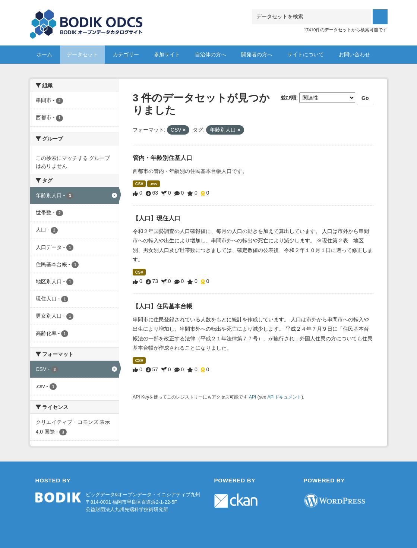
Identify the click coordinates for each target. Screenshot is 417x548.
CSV (139, 184)
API (252, 397)
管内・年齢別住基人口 (162, 158)
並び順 (288, 98)
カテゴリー (126, 54)
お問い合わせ (354, 54)
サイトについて (305, 54)
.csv (153, 184)
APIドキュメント (284, 397)
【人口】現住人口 (156, 218)
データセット (82, 54)
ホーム (44, 54)
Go (365, 98)
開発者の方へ (256, 54)
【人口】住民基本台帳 (162, 306)
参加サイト (167, 54)
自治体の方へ (210, 54)
